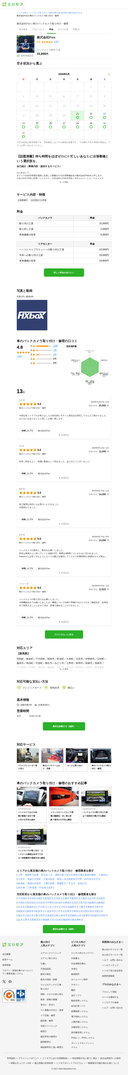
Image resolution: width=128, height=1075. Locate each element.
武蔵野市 (72, 907)
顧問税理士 (45, 1042)
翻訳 (73, 990)
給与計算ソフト (78, 1006)
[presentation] (23, 29)
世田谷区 (31, 902)
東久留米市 (62, 915)
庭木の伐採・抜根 (48, 979)
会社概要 (6, 954)
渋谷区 (41, 902)
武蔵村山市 (75, 915)
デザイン (75, 985)
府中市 (99, 907)
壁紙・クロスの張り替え (51, 994)
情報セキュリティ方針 (21, 1063)
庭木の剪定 (45, 974)
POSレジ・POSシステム (82, 1038)
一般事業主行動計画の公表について (102, 1063)
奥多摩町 (76, 919)
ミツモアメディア (110, 965)
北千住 (96, 879)
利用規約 (11, 1058)
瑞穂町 (46, 919)
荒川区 (83, 902)
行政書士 (75, 958)
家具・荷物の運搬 (48, 999)
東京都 (57, 13)
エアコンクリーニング (50, 953)
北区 (76, 902)
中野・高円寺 (84, 879)
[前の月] (19, 74)
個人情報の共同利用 (43, 1063)
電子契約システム (79, 1016)
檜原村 (66, 919)
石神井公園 (76, 875)
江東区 (83, 898)
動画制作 (75, 974)
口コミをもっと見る (64, 634)
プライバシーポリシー (28, 1058)
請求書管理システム (80, 1032)
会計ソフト (76, 995)
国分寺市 (89, 911)
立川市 (61, 907)
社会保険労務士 (78, 963)
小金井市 (49, 911)
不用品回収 (45, 969)
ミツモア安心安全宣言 (112, 970)
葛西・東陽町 (57, 883)
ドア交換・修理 (47, 1015)
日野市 (68, 911)
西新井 (71, 879)
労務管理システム (79, 1027)
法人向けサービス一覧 (112, 955)
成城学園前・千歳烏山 (96, 875)
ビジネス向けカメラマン (82, 953)
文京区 (57, 898)
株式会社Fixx (74, 13)
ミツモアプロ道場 (110, 1002)
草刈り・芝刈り (47, 1005)
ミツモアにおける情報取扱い (55, 1058)
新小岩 (65, 875)
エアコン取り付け (48, 958)
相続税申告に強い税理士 (51, 1047)
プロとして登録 (109, 992)
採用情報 (6, 965)
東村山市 (78, 911)
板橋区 (92, 902)
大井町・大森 (41, 879)
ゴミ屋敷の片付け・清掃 (51, 1010)
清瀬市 (50, 915)
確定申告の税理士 (48, 1036)
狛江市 (30, 915)
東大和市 (40, 915)
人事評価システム (79, 1022)
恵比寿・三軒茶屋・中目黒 (32, 887)
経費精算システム (79, 1011)
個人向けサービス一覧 (112, 949)
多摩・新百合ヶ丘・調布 (47, 875)
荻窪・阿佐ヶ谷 (58, 879)
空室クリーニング (48, 1026)
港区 (40, 898)
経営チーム (7, 959)
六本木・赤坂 (25, 879)
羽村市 (104, 915)
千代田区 (22, 898)
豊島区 (68, 902)
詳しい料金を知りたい (64, 272)
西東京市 (36, 919)
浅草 (50, 887)
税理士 (43, 1031)
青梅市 (90, 907)
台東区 (65, 898)
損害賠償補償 (108, 976)
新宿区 (65, 13)
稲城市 (95, 915)
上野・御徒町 (25, 875)
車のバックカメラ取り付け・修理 (38, 13)
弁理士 (74, 969)
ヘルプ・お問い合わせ (112, 960)
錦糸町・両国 (25, 883)
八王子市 (51, 907)
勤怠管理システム (79, 1000)
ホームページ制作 (79, 979)
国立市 (99, 911)
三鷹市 (81, 907)
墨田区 (74, 898)
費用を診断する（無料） (64, 726)
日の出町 (56, 919)
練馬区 (101, 902)
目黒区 (101, 898)
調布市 (30, 911)
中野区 (50, 902)
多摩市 (86, 915)
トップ (19, 13)
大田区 (21, 902)
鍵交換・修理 (46, 1020)
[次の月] (109, 74)
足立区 (21, 907)
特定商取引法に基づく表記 (84, 1058)
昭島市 (21, 911)
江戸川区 (40, 907)
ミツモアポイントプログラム (69, 1063)
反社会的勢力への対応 (110, 1058)
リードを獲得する (110, 997)
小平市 (59, 911)
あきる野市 (24, 919)
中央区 (32, 898)
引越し (43, 963)
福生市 (21, 915)
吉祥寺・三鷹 (41, 883)
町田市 (39, 911)
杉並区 (59, 902)
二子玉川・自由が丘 (76, 883)
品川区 (92, 898)
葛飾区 (30, 907)
